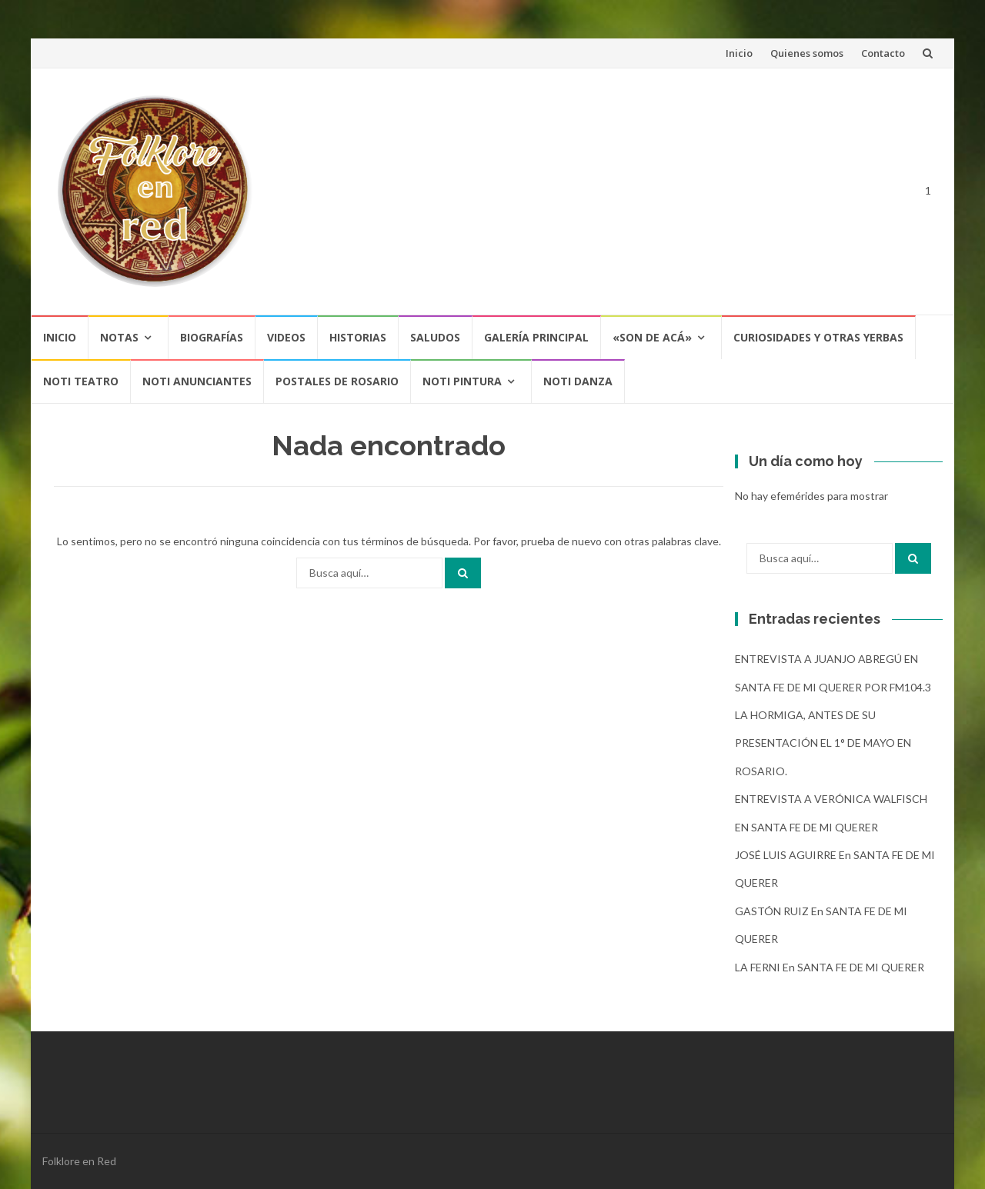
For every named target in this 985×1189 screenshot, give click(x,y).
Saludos (435, 337)
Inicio (739, 53)
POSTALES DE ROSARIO (337, 381)
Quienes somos (806, 53)
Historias (357, 337)
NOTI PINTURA (462, 381)
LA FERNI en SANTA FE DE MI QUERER (829, 967)
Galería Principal (536, 337)
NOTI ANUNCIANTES (197, 381)
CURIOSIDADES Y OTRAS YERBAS (818, 337)
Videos (286, 337)
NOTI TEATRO (81, 381)
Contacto (883, 53)
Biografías (211, 337)
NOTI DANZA (578, 381)
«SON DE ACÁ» (652, 337)
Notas (119, 337)
